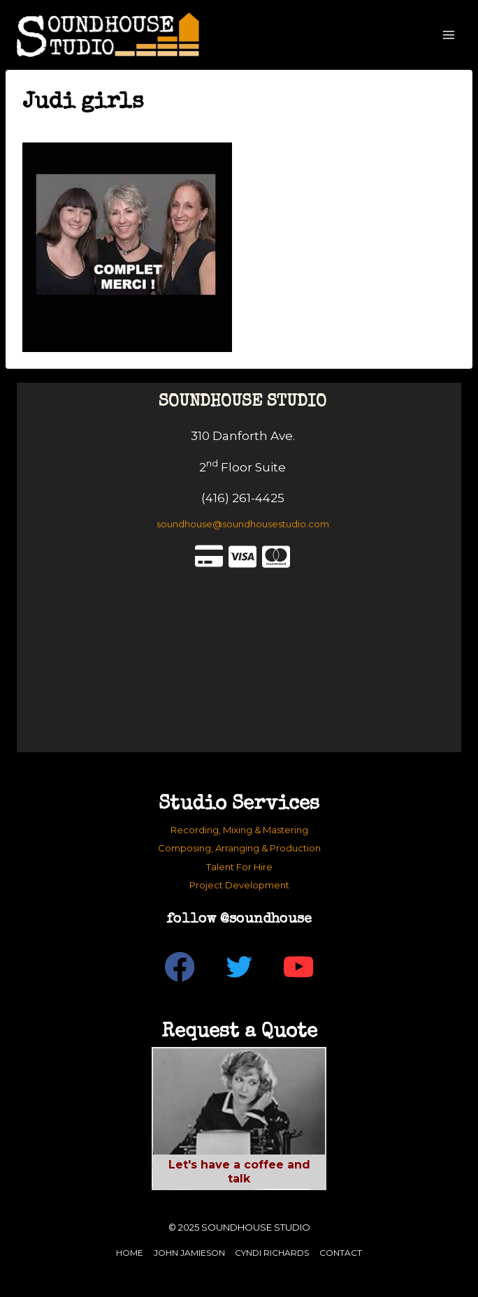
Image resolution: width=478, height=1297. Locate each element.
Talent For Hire (239, 866)
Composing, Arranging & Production (239, 847)
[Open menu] (448, 34)
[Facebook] (180, 967)
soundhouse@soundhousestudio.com (243, 523)
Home (129, 1252)
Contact (340, 1252)
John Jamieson (189, 1252)
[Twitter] (239, 967)
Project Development (239, 885)
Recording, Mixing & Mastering (239, 829)
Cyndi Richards (272, 1252)
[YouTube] (298, 967)
